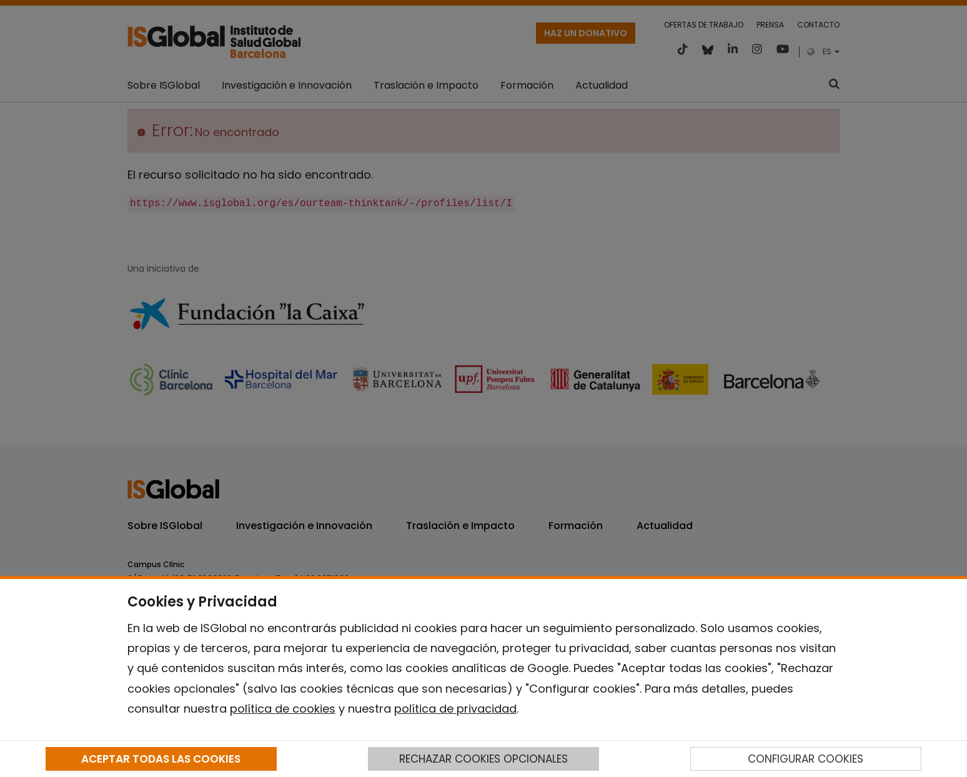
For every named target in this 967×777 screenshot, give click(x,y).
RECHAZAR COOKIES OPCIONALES (483, 758)
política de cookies (282, 708)
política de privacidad (455, 708)
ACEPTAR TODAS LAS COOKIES (161, 758)
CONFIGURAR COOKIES (805, 758)
